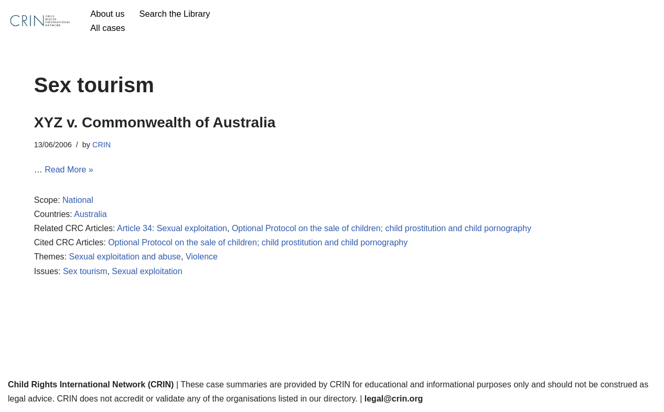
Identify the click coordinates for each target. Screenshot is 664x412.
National (77, 200)
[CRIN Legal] (39, 21)
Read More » (69, 169)
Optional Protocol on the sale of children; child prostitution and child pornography (381, 228)
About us (107, 14)
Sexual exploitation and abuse (125, 256)
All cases (107, 28)
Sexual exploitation (147, 271)
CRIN (101, 144)
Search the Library (175, 14)
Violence (202, 256)
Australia (90, 214)
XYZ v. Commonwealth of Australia (155, 122)
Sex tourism (85, 271)
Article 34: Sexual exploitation (172, 228)
